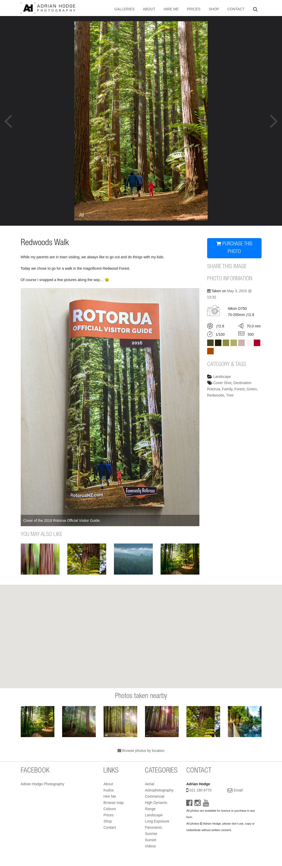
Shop (214, 9)
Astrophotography (159, 790)
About (149, 9)
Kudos (108, 790)
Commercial (154, 796)
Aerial (149, 784)
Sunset (150, 840)
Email (238, 790)
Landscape (222, 377)
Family (227, 389)
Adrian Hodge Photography (42, 784)
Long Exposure (157, 821)
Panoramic (153, 827)
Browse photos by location (141, 750)
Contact (236, 9)
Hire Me (171, 9)
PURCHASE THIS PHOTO (234, 248)
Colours (109, 809)
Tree (229, 395)
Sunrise (151, 834)
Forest (239, 389)
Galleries (124, 9)
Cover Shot (222, 383)
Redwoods (215, 395)
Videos (150, 846)
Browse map (113, 803)
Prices (193, 9)
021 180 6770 (200, 790)
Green (252, 389)
